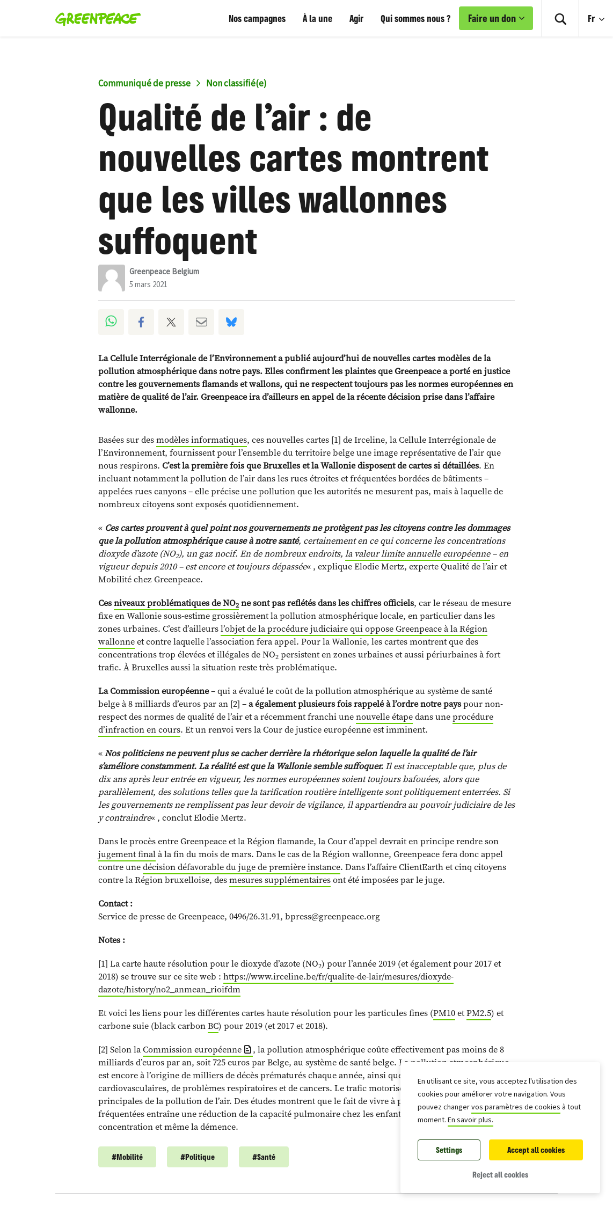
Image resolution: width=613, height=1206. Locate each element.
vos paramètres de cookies (515, 1107)
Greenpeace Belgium (164, 271)
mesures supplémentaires (280, 880)
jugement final (127, 854)
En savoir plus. (470, 1120)
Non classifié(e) (236, 83)
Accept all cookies (536, 1150)
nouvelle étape (384, 717)
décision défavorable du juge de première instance (241, 867)
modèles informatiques (201, 440)
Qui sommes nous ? (415, 18)
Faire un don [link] (492, 18)
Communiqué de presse (144, 83)
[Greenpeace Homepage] (95, 18)
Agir (356, 18)
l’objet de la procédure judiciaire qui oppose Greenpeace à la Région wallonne (292, 635)
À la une (317, 18)
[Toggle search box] (560, 18)
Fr (592, 18)
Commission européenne (192, 1049)
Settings (449, 1150)
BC (213, 1026)
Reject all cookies (500, 1174)
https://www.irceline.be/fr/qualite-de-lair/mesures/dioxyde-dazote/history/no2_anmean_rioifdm (276, 983)
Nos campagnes (257, 18)
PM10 (444, 1013)
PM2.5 (478, 1013)
